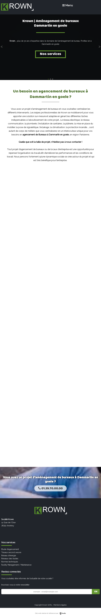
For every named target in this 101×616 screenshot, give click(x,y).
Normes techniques (9, 562)
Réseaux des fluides (9, 559)
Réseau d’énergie (8, 555)
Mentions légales (60, 605)
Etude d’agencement (10, 549)
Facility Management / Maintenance (16, 565)
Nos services (50, 54)
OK (95, 592)
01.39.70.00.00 (50, 488)
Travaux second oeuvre (11, 552)
